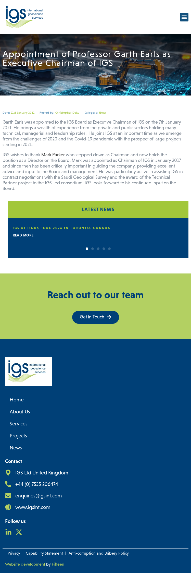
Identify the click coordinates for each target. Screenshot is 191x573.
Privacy (14, 553)
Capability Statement (44, 553)
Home (17, 399)
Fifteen (58, 564)
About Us (20, 411)
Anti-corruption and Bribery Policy (99, 553)
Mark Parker (53, 154)
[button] (184, 17)
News (16, 447)
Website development (25, 564)
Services (19, 423)
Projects (18, 435)
